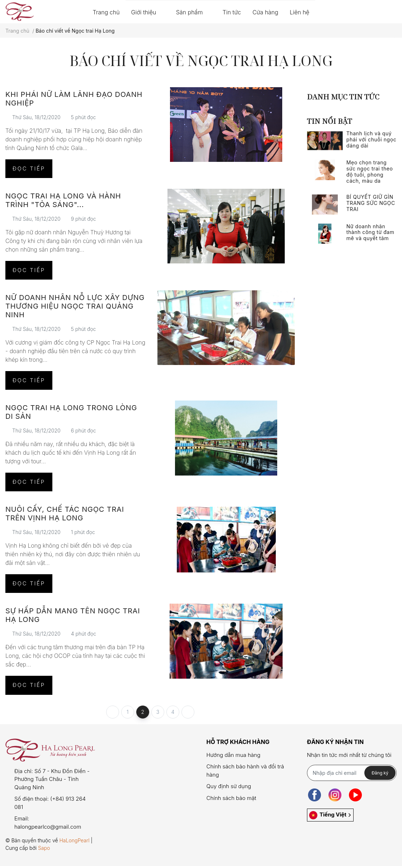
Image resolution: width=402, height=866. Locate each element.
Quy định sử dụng (228, 786)
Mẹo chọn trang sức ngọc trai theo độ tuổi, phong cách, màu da (369, 171)
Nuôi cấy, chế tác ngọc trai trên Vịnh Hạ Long (64, 513)
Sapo (44, 848)
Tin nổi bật (329, 121)
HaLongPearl (74, 840)
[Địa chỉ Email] (352, 773)
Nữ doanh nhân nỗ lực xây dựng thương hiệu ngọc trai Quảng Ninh (75, 306)
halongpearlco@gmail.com (47, 826)
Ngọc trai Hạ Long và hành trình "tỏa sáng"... (63, 200)
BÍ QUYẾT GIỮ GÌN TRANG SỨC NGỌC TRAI (370, 203)
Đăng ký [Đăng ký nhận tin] (380, 773)
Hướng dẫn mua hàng (233, 755)
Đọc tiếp (29, 168)
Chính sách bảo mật (231, 798)
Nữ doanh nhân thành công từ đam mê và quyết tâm (370, 232)
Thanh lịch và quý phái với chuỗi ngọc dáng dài (371, 139)
